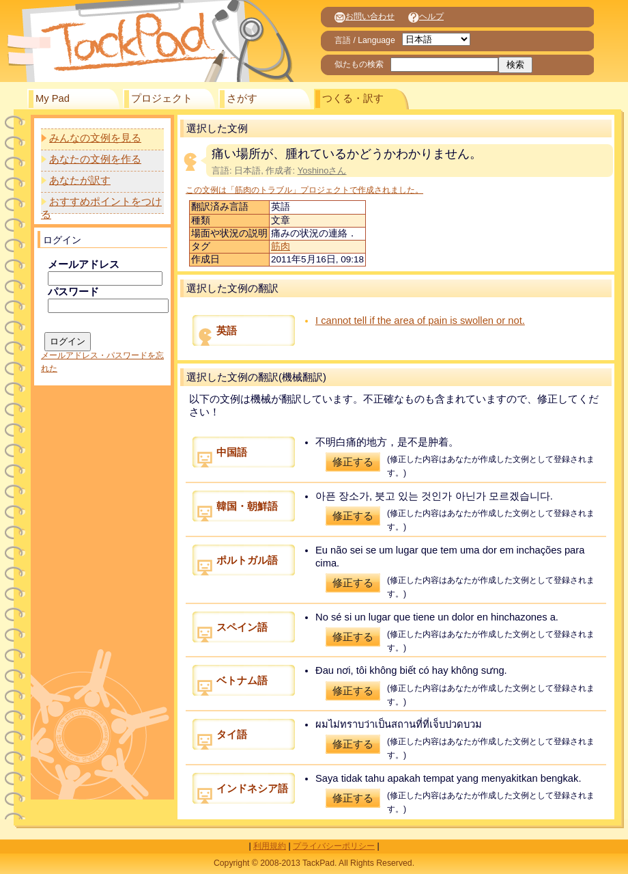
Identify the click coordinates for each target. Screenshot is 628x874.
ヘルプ (426, 16)
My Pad (52, 98)
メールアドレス (83, 264)
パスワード (73, 291)
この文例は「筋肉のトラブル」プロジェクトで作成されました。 (304, 190)
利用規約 (269, 846)
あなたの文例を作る (95, 159)
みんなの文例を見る (95, 138)
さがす (242, 98)
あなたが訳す (80, 180)
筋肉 (280, 246)
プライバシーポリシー (334, 846)
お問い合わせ (364, 16)
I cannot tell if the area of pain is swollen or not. (420, 320)
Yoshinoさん (322, 170)
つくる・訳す (353, 98)
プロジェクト (161, 98)
